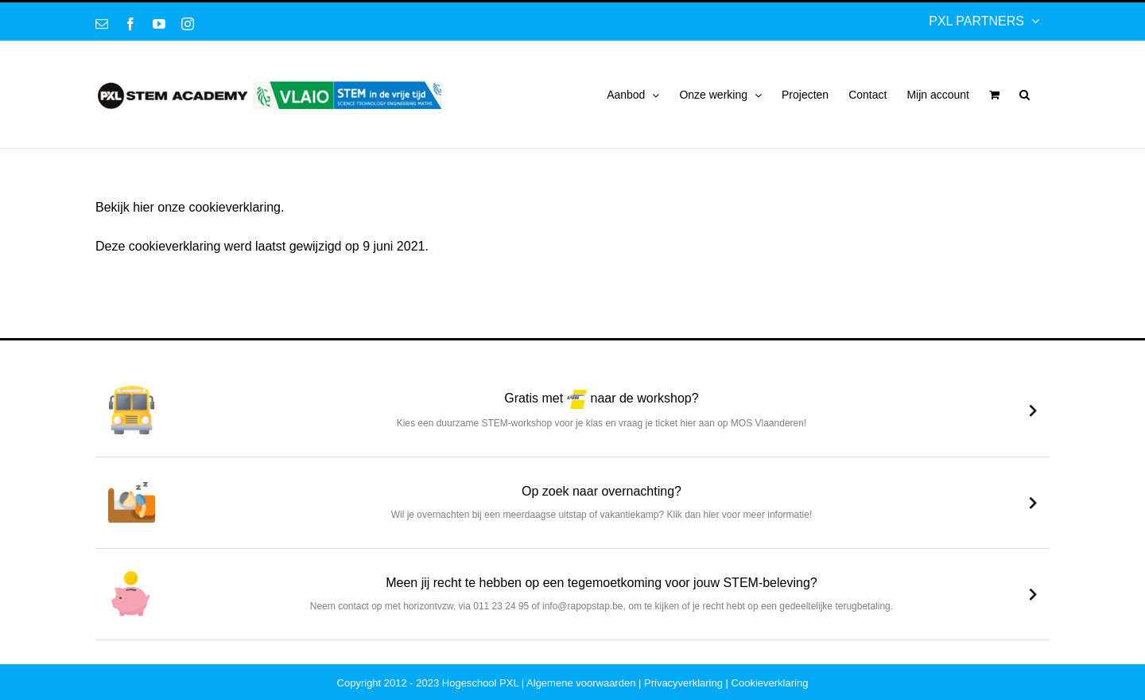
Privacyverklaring (683, 683)
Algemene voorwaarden (580, 683)
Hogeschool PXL (480, 683)
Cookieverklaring (770, 683)
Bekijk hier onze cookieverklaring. (189, 207)
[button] (1024, 94)
